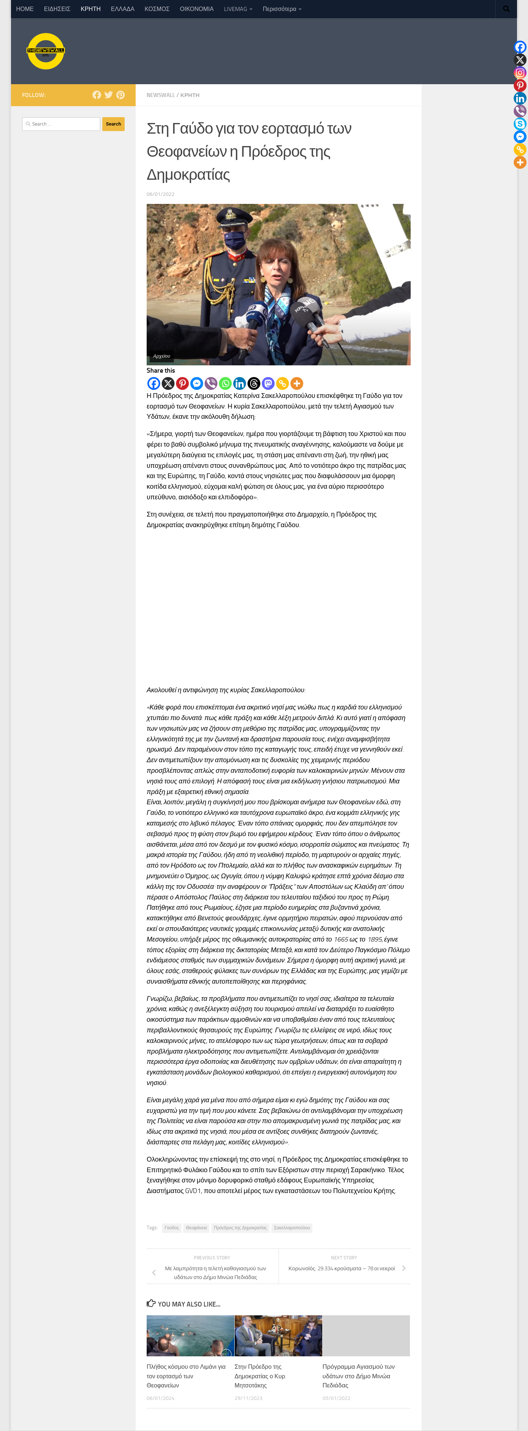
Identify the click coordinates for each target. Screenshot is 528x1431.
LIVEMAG (235, 8)
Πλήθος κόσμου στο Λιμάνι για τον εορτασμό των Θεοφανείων (183, 1376)
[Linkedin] (239, 383)
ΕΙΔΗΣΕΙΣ (57, 8)
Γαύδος (172, 1227)
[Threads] (253, 383)
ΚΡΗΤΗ (90, 8)
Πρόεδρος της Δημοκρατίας (240, 1227)
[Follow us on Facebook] (96, 94)
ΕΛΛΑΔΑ (123, 8)
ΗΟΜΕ (25, 8)
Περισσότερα (280, 8)
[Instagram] (520, 72)
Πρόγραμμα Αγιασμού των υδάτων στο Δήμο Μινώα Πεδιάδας (359, 1376)
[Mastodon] (268, 383)
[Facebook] (153, 383)
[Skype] (520, 124)
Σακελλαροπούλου (292, 1227)
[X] (168, 383)
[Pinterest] (182, 383)
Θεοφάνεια (196, 1227)
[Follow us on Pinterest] (120, 94)
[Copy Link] (282, 383)
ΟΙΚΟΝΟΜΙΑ (197, 8)
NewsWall (162, 95)
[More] (296, 383)
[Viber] (211, 383)
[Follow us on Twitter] (108, 94)
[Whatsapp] (225, 383)
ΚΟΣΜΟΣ (157, 8)
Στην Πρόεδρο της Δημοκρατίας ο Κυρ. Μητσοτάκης (262, 1376)
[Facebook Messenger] (196, 383)
